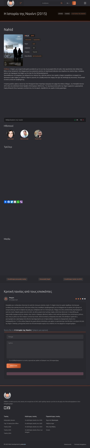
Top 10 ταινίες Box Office (11, 423)
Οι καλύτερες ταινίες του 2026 (33, 420)
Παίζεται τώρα (50, 423)
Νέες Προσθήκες (51, 427)
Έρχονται (52, 420)
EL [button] (68, 3)
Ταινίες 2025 (7, 430)
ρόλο (59, 86)
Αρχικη (60, 13)
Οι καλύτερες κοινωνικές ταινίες (17, 279)
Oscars (48, 430)
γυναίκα (32, 69)
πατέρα (81, 71)
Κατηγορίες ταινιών (9, 420)
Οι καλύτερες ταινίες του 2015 (73, 279)
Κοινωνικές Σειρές (45, 279)
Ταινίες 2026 (7, 427)
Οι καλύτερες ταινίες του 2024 (33, 427)
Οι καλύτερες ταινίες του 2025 (33, 423)
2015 (32, 36)
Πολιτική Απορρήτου (80, 444)
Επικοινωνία (67, 444)
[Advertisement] (45, 102)
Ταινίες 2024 (7, 433)
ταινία (21, 84)
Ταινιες (67, 13)
